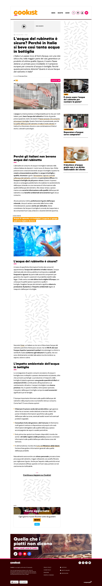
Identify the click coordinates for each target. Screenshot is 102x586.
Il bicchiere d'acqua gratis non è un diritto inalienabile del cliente (74, 167)
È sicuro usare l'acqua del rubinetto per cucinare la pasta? (74, 99)
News (53, 13)
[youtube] (25, 554)
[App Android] (23, 582)
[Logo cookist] (25, 13)
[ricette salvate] (76, 570)
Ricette (60, 13)
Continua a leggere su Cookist (37, 475)
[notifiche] (76, 567)
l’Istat (22, 345)
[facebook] (29, 554)
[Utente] (82, 12)
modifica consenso (49, 575)
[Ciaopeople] (88, 582)
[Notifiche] (78, 12)
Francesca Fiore (22, 76)
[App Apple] (14, 582)
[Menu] (86, 12)
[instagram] (20, 554)
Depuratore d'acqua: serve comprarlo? (74, 133)
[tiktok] (15, 554)
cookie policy (47, 570)
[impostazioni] (76, 573)
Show (67, 13)
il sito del (48, 446)
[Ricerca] (73, 12)
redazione (46, 572)
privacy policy (47, 567)
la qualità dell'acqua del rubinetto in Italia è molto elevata (34, 124)
